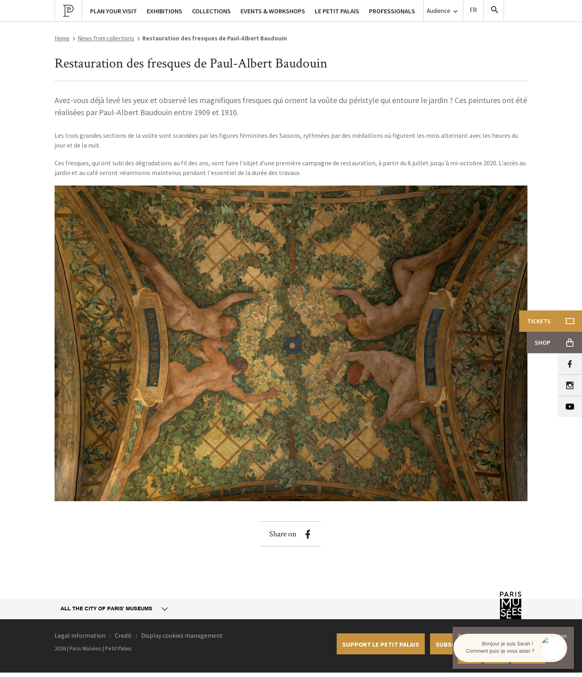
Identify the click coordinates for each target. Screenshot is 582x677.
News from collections (106, 38)
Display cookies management (182, 635)
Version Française (473, 10)
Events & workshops (272, 11)
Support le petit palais (380, 644)
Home (62, 38)
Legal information (80, 635)
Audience (443, 11)
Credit (123, 635)
